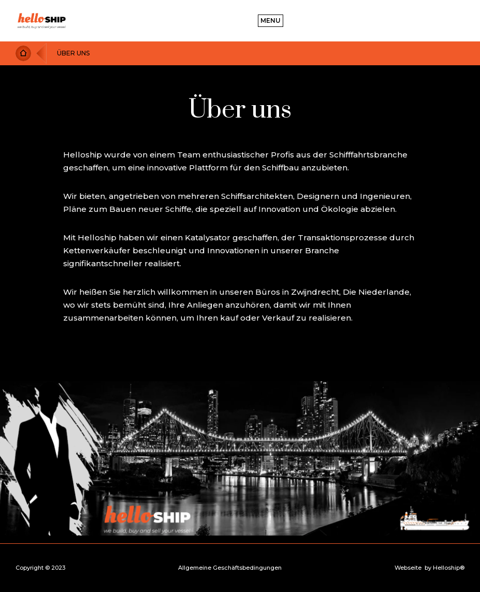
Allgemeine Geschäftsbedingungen (230, 568)
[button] (271, 20)
